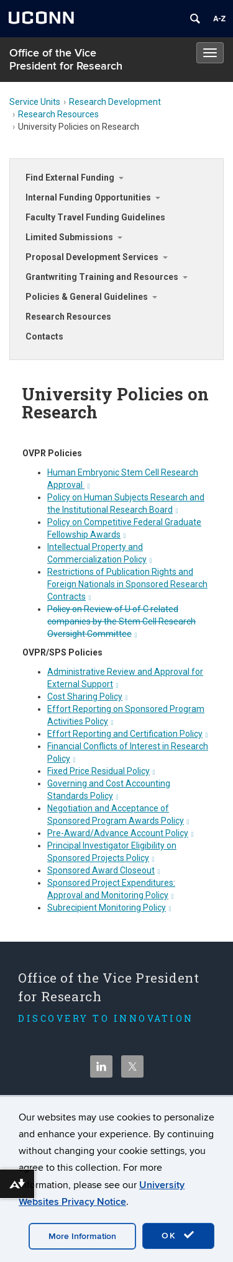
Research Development (115, 102)
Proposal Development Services (91, 257)
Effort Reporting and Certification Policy (127, 734)
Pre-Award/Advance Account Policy (120, 833)
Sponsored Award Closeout (103, 870)
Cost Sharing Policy (87, 696)
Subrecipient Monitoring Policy (109, 908)
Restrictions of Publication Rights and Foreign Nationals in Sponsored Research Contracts (127, 584)
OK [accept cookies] (178, 1235)
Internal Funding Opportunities (88, 197)
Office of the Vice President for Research (65, 60)
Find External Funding (69, 178)
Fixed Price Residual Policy (101, 771)
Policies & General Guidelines (86, 297)
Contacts (44, 336)
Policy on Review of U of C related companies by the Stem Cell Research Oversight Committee (121, 621)
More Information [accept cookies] (82, 1236)
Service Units (34, 102)
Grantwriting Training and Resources (101, 277)
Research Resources (58, 114)
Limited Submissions (69, 237)
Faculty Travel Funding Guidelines (95, 217)
